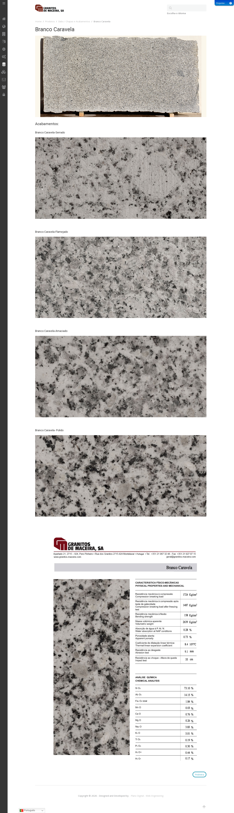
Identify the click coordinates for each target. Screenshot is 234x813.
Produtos (50, 21)
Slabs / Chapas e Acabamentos (74, 21)
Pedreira (199, 774)
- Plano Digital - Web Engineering (146, 795)
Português (27, 810)
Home (38, 21)
